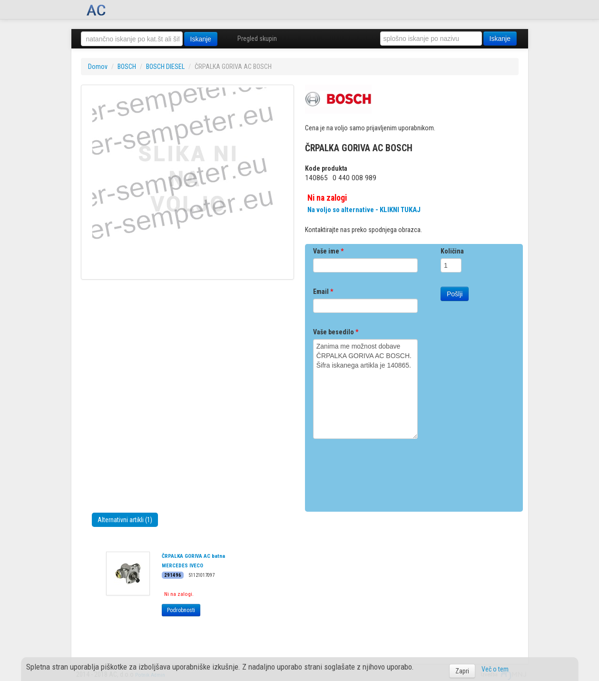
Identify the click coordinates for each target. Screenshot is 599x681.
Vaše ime (328, 251)
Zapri (462, 671)
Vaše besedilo (335, 332)
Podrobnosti (181, 610)
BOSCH (127, 66)
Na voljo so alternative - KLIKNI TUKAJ (364, 209)
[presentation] (385, 471)
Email (323, 291)
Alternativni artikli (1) (125, 520)
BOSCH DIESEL (165, 66)
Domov (98, 66)
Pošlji (454, 294)
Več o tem (495, 669)
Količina (452, 251)
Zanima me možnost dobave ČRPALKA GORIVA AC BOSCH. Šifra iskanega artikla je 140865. (365, 389)
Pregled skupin (257, 38)
